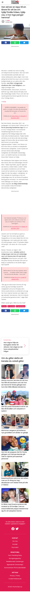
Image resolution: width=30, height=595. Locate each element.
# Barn (4, 306)
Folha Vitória (15, 116)
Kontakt (15, 544)
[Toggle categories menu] (2, 2)
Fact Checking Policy (15, 555)
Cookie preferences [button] (15, 579)
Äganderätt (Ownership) (15, 564)
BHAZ (4, 101)
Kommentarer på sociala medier (15, 568)
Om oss (15, 541)
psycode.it (15, 547)
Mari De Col (15, 277)
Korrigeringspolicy (15, 558)
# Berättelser (20, 306)
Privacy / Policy (15, 576)
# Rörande (11, 306)
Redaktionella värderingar (15, 561)
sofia (8, 20)
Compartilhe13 (15, 226)
